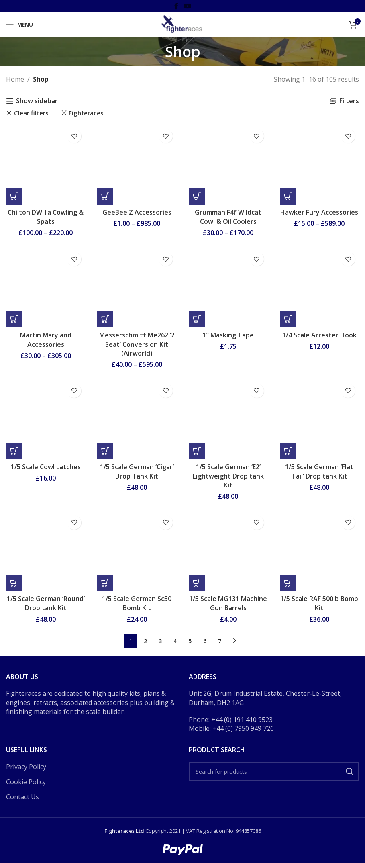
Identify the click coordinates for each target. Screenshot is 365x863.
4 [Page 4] (175, 641)
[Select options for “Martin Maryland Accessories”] (14, 319)
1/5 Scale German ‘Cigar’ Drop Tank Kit (137, 471)
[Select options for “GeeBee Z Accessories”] (105, 196)
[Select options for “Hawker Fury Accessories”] (288, 196)
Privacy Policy (26, 766)
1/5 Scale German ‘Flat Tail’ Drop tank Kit (319, 471)
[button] (197, 319)
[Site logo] (182, 23)
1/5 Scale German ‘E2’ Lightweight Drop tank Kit (228, 475)
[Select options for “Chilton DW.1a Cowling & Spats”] (14, 196)
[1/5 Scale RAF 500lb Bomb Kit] (319, 551)
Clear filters (31, 113)
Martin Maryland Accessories (45, 339)
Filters (349, 101)
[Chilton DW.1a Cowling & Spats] (45, 164)
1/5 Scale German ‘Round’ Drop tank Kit (46, 603)
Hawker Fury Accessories (319, 212)
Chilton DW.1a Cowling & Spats (46, 216)
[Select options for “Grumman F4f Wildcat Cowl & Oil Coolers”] (197, 196)
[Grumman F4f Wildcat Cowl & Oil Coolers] (228, 164)
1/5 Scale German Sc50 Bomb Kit (136, 603)
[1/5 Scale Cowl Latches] (45, 419)
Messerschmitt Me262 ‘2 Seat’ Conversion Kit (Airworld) (137, 344)
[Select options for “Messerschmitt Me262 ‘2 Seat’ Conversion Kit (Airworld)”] (105, 319)
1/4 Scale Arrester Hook (319, 335)
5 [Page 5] (190, 641)
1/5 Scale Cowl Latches (46, 466)
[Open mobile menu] (19, 24)
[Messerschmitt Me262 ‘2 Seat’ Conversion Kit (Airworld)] (136, 287)
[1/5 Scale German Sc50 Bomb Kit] (136, 551)
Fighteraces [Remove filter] (86, 113)
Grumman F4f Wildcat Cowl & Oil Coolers (228, 216)
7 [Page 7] (219, 641)
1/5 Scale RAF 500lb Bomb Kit (319, 603)
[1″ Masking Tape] (228, 287)
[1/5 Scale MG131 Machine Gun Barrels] (228, 551)
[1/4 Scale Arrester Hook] (319, 287)
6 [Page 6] (204, 641)
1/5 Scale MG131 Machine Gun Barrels (228, 603)
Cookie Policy (26, 781)
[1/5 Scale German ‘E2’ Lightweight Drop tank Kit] (228, 419)
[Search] (274, 771)
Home (15, 79)
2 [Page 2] (145, 641)
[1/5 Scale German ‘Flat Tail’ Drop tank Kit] (319, 419)
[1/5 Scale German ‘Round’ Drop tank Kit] (45, 551)
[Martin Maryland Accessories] (45, 287)
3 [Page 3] (160, 641)
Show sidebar (37, 101)
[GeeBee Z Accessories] (136, 164)
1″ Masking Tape (228, 335)
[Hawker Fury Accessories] (319, 164)
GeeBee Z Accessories (136, 212)
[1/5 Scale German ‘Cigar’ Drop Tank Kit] (136, 419)
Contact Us (22, 796)
